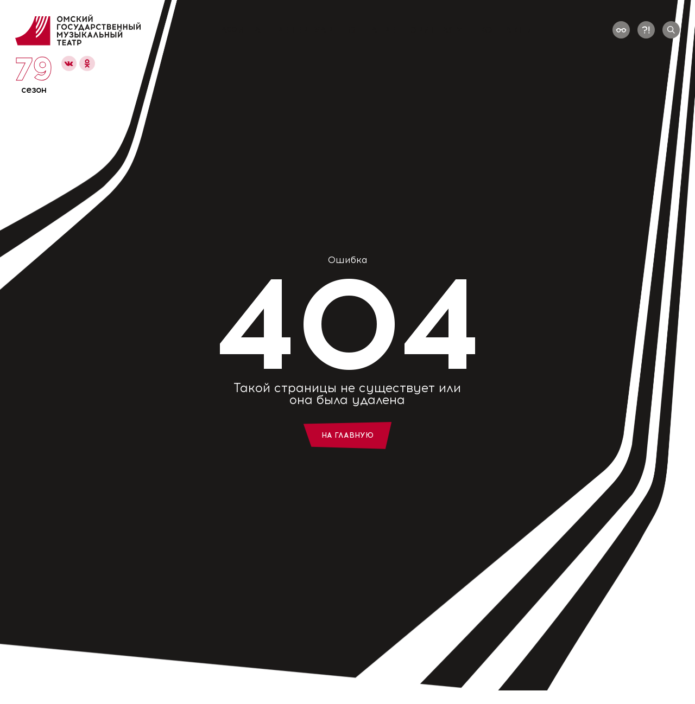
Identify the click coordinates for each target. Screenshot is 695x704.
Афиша (240, 30)
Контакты (506, 30)
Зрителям (437, 30)
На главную (347, 435)
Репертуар (304, 30)
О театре (371, 30)
